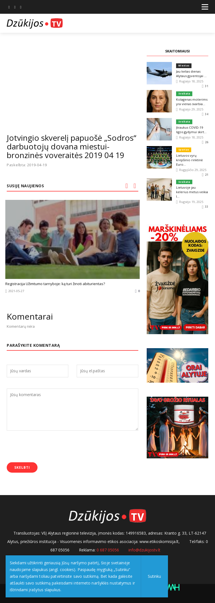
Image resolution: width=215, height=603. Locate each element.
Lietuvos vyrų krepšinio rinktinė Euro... (189, 159)
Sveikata (184, 93)
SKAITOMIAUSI (177, 51)
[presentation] (49, 447)
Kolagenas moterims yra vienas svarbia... (191, 101)
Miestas (183, 65)
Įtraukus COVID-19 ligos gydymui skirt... (191, 129)
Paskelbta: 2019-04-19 (27, 165)
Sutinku (154, 576)
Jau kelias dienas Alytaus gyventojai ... (191, 73)
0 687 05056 (108, 550)
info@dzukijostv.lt (144, 550)
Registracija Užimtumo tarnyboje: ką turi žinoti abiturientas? (55, 283)
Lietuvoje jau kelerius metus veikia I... (192, 189)
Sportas (183, 149)
